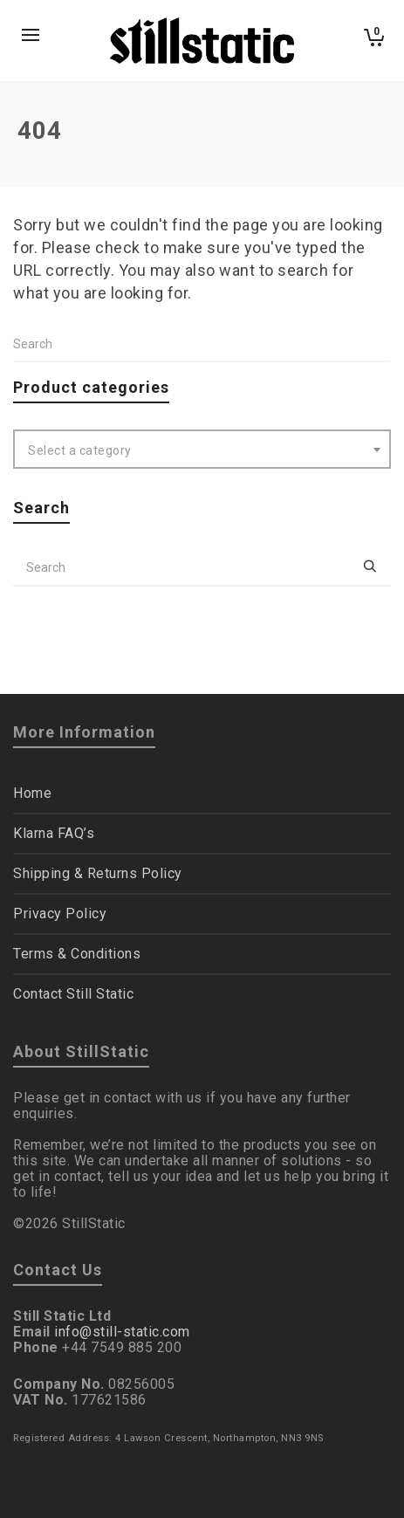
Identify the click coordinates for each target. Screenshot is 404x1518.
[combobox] (202, 449)
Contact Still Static (73, 994)
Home (32, 793)
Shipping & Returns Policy (97, 873)
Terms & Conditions (76, 953)
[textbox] (202, 450)
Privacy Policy (59, 913)
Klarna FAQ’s (53, 833)
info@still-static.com (122, 1331)
